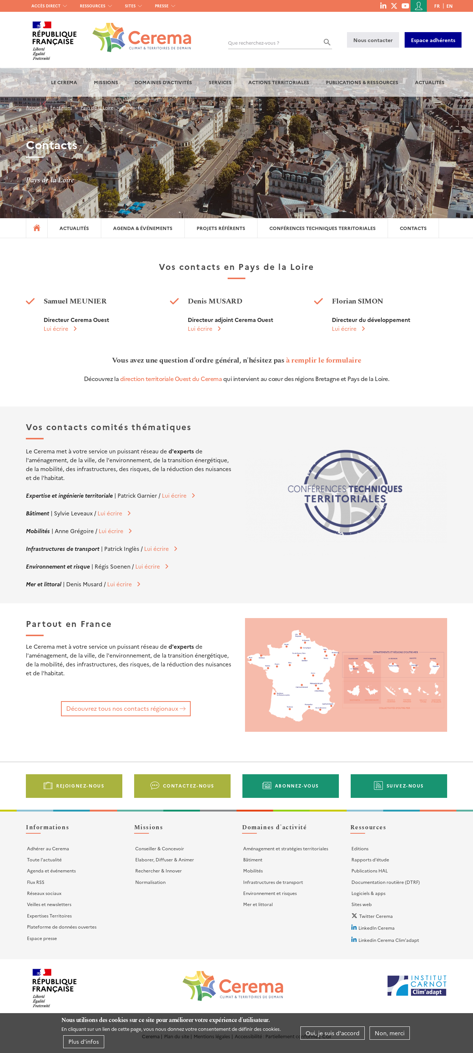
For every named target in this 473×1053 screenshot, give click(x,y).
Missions (106, 82)
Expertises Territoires (49, 915)
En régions (61, 107)
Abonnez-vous (297, 785)
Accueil (34, 107)
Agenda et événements (51, 870)
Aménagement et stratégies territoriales (285, 848)
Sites (130, 5)
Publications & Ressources (362, 82)
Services (220, 82)
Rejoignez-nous (80, 785)
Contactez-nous (188, 785)
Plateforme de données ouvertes (61, 926)
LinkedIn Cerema (376, 928)
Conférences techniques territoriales (322, 228)
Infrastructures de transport (273, 882)
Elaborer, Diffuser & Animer (164, 859)
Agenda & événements (143, 228)
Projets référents (221, 228)
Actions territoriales (278, 82)
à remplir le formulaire (323, 360)
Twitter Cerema (376, 916)
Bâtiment (252, 859)
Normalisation (150, 882)
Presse (162, 5)
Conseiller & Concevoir (159, 848)
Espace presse (42, 938)
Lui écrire (56, 328)
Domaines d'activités (163, 82)
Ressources (92, 5)
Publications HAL (369, 870)
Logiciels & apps (368, 893)
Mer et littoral (258, 904)
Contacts (413, 228)
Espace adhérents (433, 40)
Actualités (430, 82)
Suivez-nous (405, 785)
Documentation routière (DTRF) (385, 882)
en (449, 6)
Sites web (361, 904)
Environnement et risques (270, 893)
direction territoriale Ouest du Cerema (171, 378)
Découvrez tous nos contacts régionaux (122, 708)
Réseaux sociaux (44, 893)
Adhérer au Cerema (48, 848)
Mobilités (253, 870)
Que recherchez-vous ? (253, 42)
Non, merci (390, 1033)
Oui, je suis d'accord (333, 1033)
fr (437, 6)
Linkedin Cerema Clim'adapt (388, 940)
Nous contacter (373, 40)
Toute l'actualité (44, 859)
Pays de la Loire (97, 107)
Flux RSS (35, 882)
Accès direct (46, 5)
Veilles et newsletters (49, 904)
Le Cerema (64, 82)
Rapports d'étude (370, 859)
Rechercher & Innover (158, 870)
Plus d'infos (83, 1041)
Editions (359, 848)
